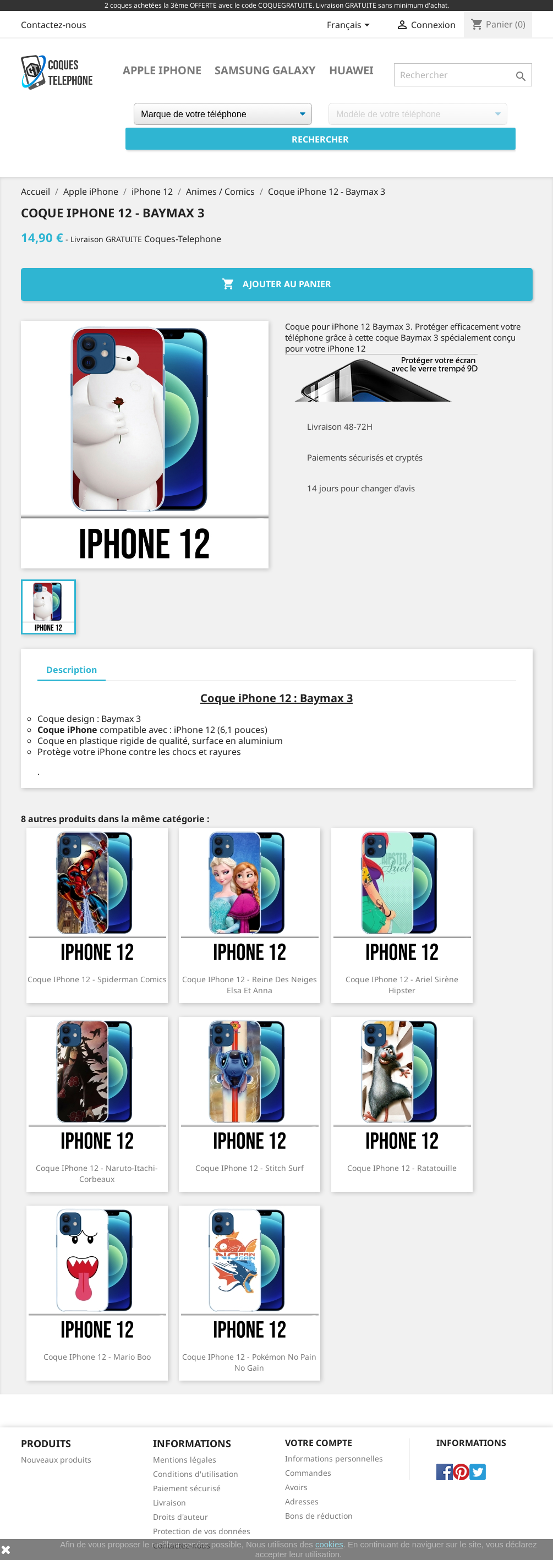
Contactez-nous (53, 25)
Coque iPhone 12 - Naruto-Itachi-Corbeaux (97, 1173)
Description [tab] (71, 670)
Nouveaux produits (56, 1459)
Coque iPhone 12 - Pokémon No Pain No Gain (249, 1362)
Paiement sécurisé (187, 1488)
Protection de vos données (201, 1531)
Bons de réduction (319, 1515)
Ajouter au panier (276, 284)
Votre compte (318, 1443)
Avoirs (296, 1487)
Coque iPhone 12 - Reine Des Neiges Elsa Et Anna (249, 984)
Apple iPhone (162, 70)
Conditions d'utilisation (195, 1474)
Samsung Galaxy (265, 70)
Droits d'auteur (180, 1517)
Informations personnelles (334, 1458)
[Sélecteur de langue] (350, 25)
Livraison (169, 1502)
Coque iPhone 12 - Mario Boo (97, 1356)
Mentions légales (184, 1459)
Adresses (302, 1501)
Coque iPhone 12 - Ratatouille (402, 1168)
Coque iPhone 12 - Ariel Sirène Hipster (402, 984)
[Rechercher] (463, 74)
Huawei (351, 70)
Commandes (308, 1473)
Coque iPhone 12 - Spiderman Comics (97, 979)
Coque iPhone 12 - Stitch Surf (249, 1168)
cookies (329, 1544)
